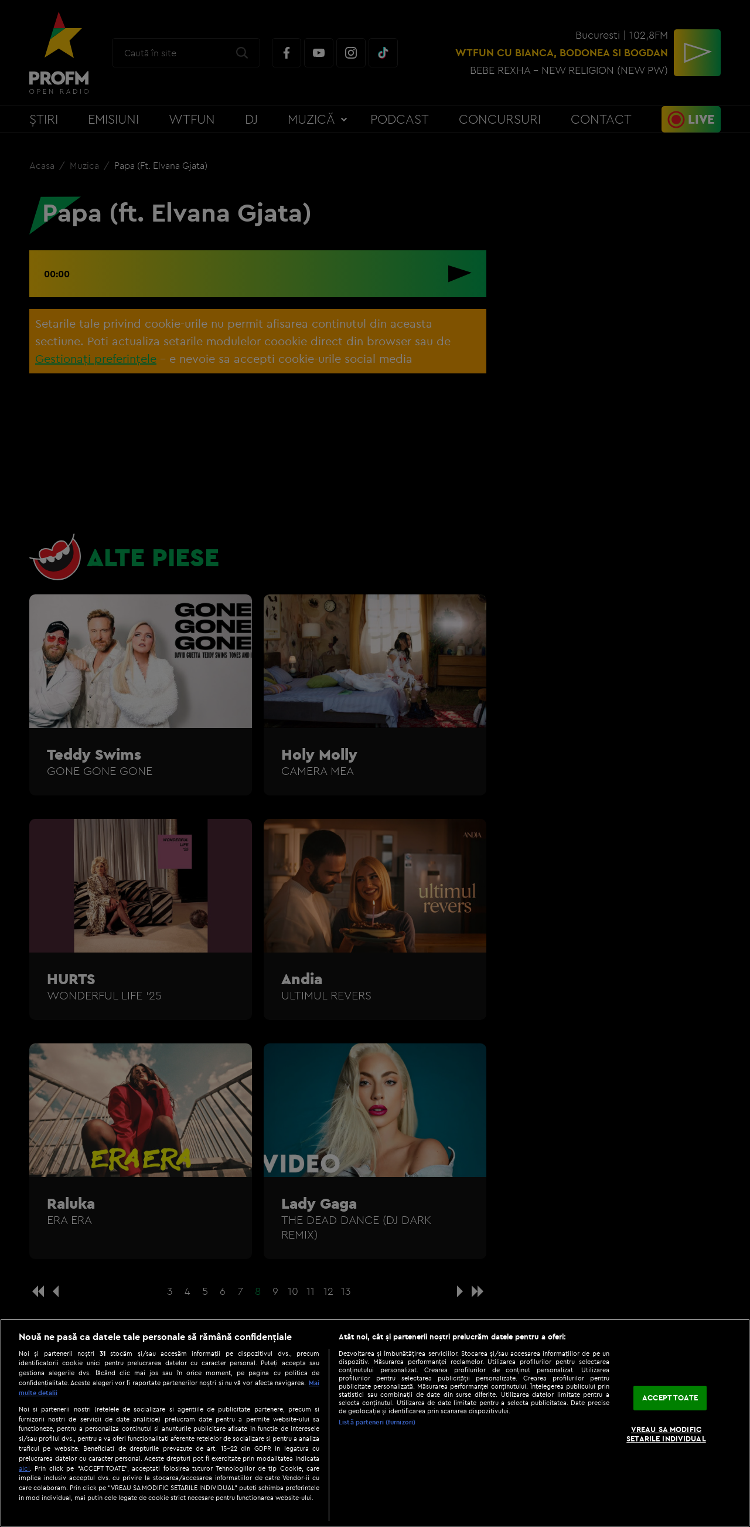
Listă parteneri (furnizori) (377, 1422)
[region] (375, 1423)
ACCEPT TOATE (670, 1398)
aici (24, 1468)
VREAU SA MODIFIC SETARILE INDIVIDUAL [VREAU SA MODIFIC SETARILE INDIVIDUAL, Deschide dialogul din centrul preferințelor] (665, 1433)
